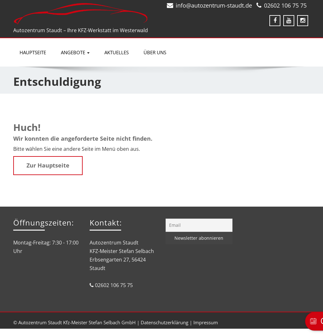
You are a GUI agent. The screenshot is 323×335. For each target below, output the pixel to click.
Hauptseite (33, 52)
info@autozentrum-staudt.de (214, 5)
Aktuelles (116, 52)
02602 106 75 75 (285, 5)
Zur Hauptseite (47, 165)
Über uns (155, 52)
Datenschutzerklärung (164, 322)
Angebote (75, 52)
